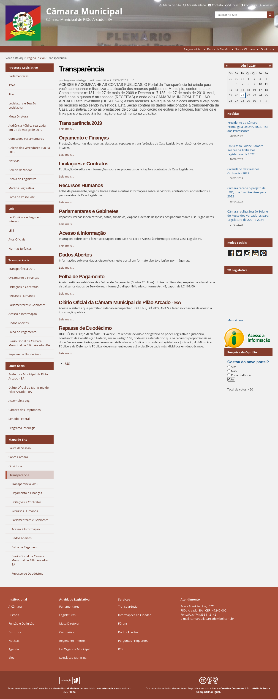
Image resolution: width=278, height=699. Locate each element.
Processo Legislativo (23, 68)
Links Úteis (16, 366)
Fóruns (123, 623)
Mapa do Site (172, 5)
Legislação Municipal (73, 657)
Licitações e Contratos (83, 164)
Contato (217, 5)
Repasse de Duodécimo (85, 328)
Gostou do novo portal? (248, 362)
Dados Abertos (75, 255)
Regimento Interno (72, 641)
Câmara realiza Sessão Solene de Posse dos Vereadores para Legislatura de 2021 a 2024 (248, 215)
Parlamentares (69, 606)
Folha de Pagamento (81, 276)
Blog (11, 657)
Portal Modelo (70, 688)
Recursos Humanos (81, 185)
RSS (67, 363)
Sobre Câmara (245, 49)
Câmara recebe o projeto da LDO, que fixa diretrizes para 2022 (246, 192)
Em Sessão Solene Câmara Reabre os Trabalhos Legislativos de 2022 (245, 150)
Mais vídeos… (236, 320)
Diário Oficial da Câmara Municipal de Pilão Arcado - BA (120, 302)
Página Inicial (193, 49)
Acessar (268, 5)
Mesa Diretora (69, 623)
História (13, 615)
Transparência (19, 260)
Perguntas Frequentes (133, 641)
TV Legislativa (237, 270)
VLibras (234, 5)
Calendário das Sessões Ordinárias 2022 (243, 171)
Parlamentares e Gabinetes (88, 211)
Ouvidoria (267, 49)
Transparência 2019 (80, 123)
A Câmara (15, 606)
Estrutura (14, 632)
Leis (11, 209)
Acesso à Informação (82, 233)
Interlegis (107, 688)
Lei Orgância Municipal (74, 649)
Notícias (13, 641)
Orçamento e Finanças (84, 138)
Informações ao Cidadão (134, 615)
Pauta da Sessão (218, 49)
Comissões (66, 632)
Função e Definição (21, 623)
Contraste (250, 5)
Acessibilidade (196, 5)
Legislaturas (67, 615)
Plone (72, 692)
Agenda (13, 649)
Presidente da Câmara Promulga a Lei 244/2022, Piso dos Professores (247, 126)
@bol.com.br (225, 619)
